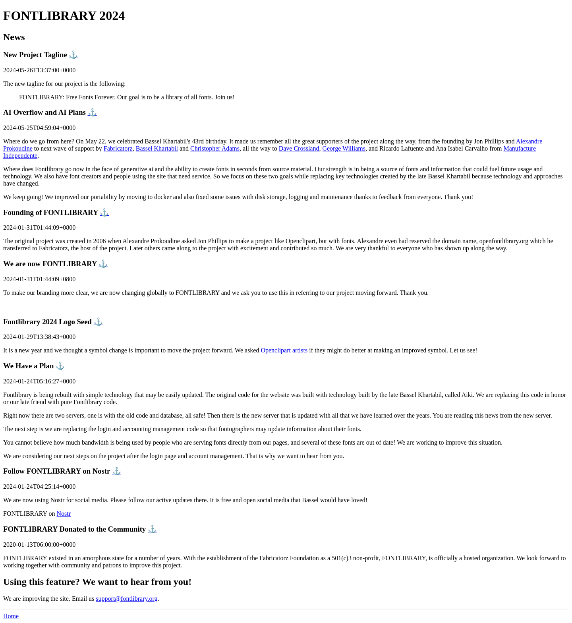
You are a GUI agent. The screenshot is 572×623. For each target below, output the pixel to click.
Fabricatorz (118, 148)
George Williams (343, 148)
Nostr (64, 513)
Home (11, 616)
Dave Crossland (299, 148)
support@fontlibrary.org (126, 598)
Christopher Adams (215, 148)
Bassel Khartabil (157, 148)
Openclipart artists (284, 350)
